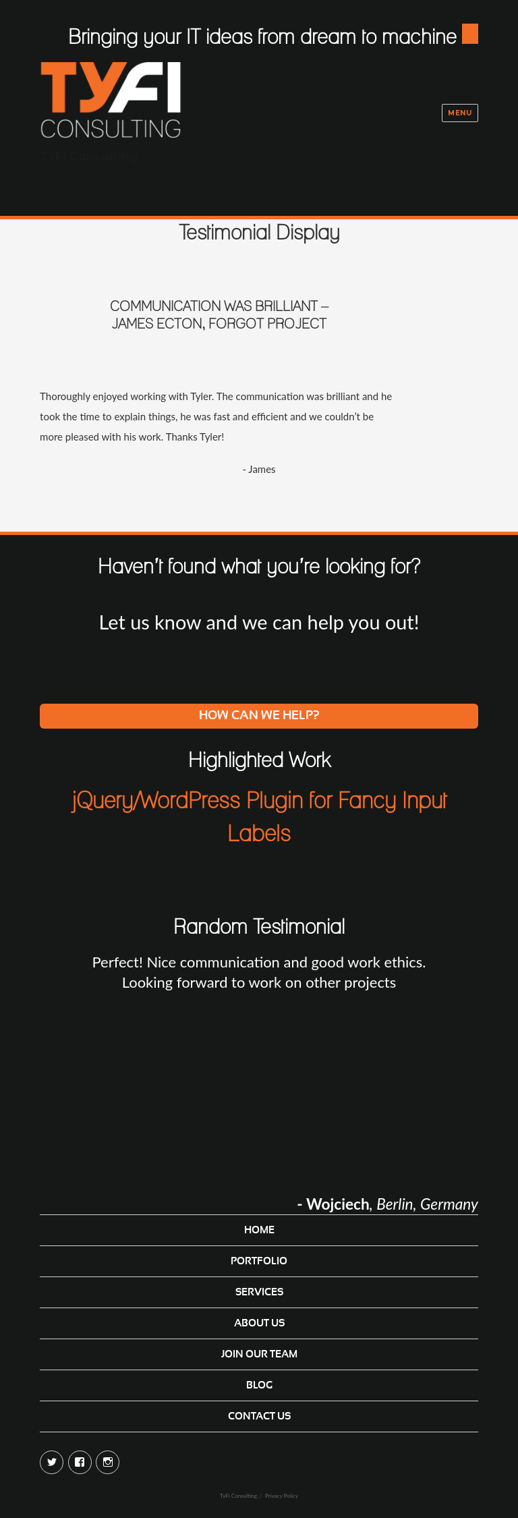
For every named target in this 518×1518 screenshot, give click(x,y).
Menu (459, 113)
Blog (259, 1385)
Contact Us (259, 1416)
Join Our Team (259, 1354)
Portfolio (259, 1261)
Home (259, 1230)
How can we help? (259, 716)
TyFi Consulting (89, 156)
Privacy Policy (281, 1495)
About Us (259, 1323)
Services (259, 1292)
